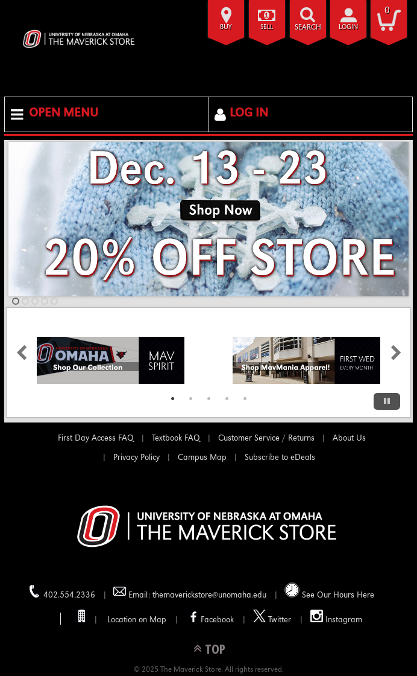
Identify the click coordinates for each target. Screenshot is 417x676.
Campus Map (202, 458)
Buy (226, 27)
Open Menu (63, 114)
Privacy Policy (136, 458)
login (348, 27)
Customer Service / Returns (266, 439)
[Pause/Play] (387, 401)
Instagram (336, 617)
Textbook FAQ (176, 439)
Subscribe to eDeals (280, 458)
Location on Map (135, 620)
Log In (249, 114)
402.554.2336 (61, 592)
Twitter (272, 617)
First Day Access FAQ (96, 439)
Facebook (210, 617)
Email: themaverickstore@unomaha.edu (189, 592)
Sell (266, 27)
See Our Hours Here (329, 591)
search (308, 28)
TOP (215, 648)
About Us (349, 439)
